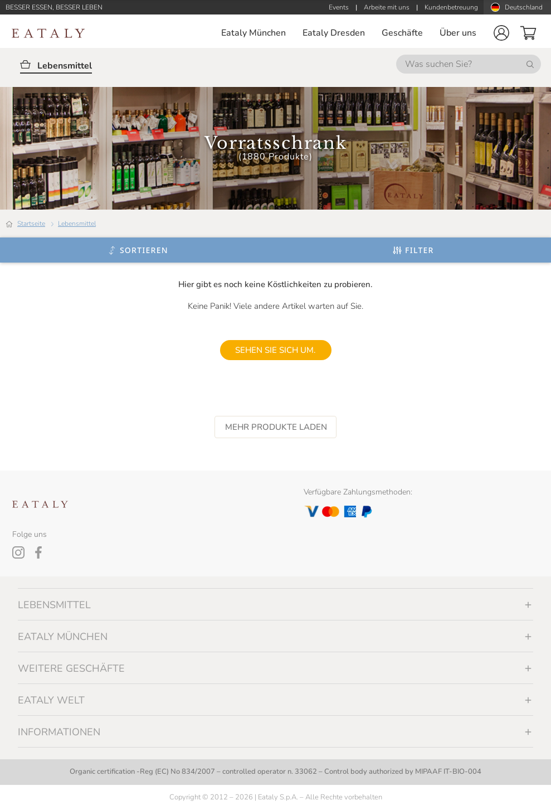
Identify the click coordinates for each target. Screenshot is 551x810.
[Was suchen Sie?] (468, 64)
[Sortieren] (138, 250)
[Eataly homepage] (48, 33)
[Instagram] (18, 552)
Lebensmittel (77, 223)
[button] (501, 33)
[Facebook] (38, 552)
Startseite (31, 223)
